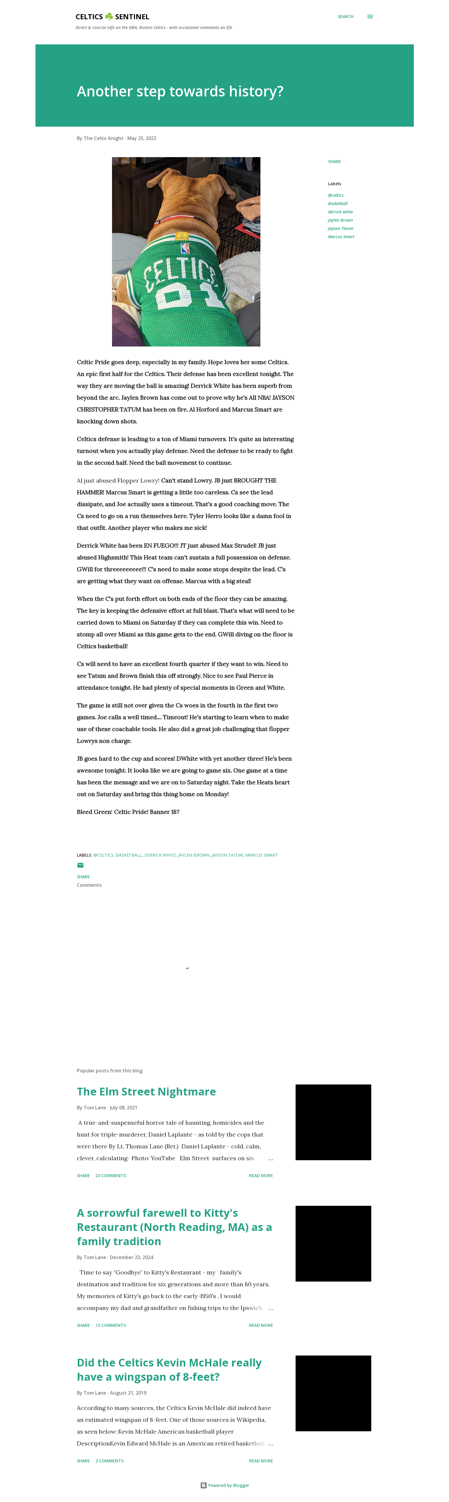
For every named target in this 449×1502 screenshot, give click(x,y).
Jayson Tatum (340, 228)
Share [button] (334, 161)
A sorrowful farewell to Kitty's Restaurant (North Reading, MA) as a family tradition (174, 1227)
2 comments (109, 1461)
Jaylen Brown (340, 220)
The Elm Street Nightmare (146, 1091)
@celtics (335, 195)
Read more (261, 1175)
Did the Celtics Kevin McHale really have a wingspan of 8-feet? (169, 1369)
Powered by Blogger (224, 1485)
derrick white (340, 212)
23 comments (110, 1175)
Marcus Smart (341, 236)
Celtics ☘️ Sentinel (112, 16)
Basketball (338, 203)
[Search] (346, 16)
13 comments (110, 1325)
